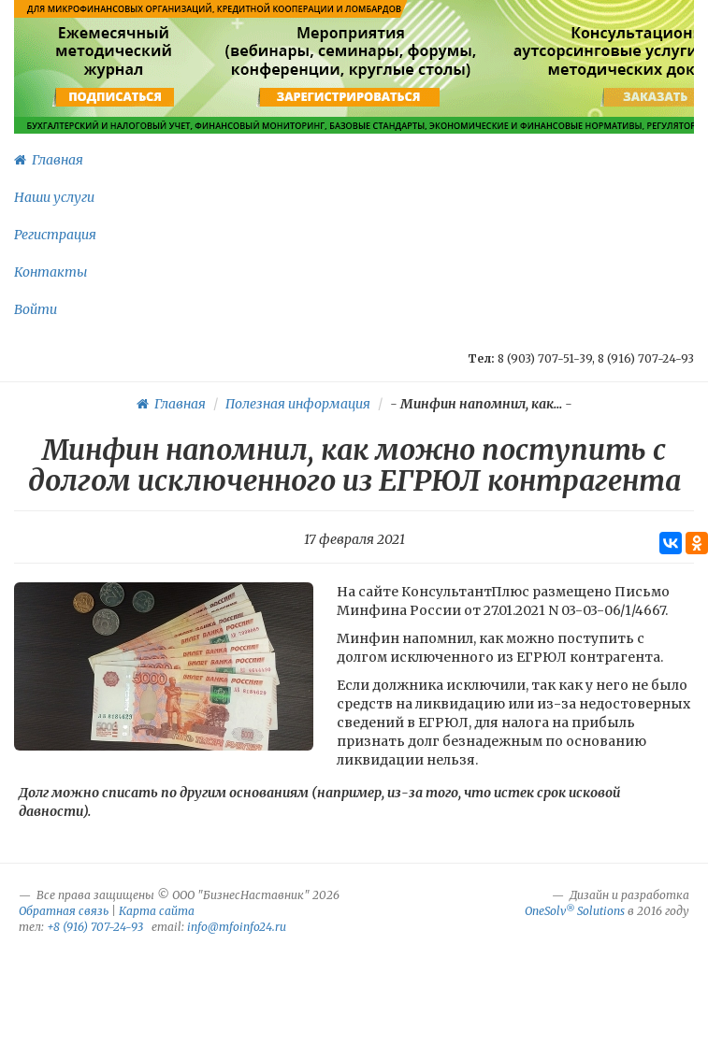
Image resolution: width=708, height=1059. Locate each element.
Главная (48, 159)
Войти (35, 309)
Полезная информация (297, 403)
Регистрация (55, 234)
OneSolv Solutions (575, 911)
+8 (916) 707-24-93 (95, 927)
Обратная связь (63, 911)
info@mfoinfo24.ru (236, 927)
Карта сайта (157, 911)
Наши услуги (54, 197)
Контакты (50, 272)
